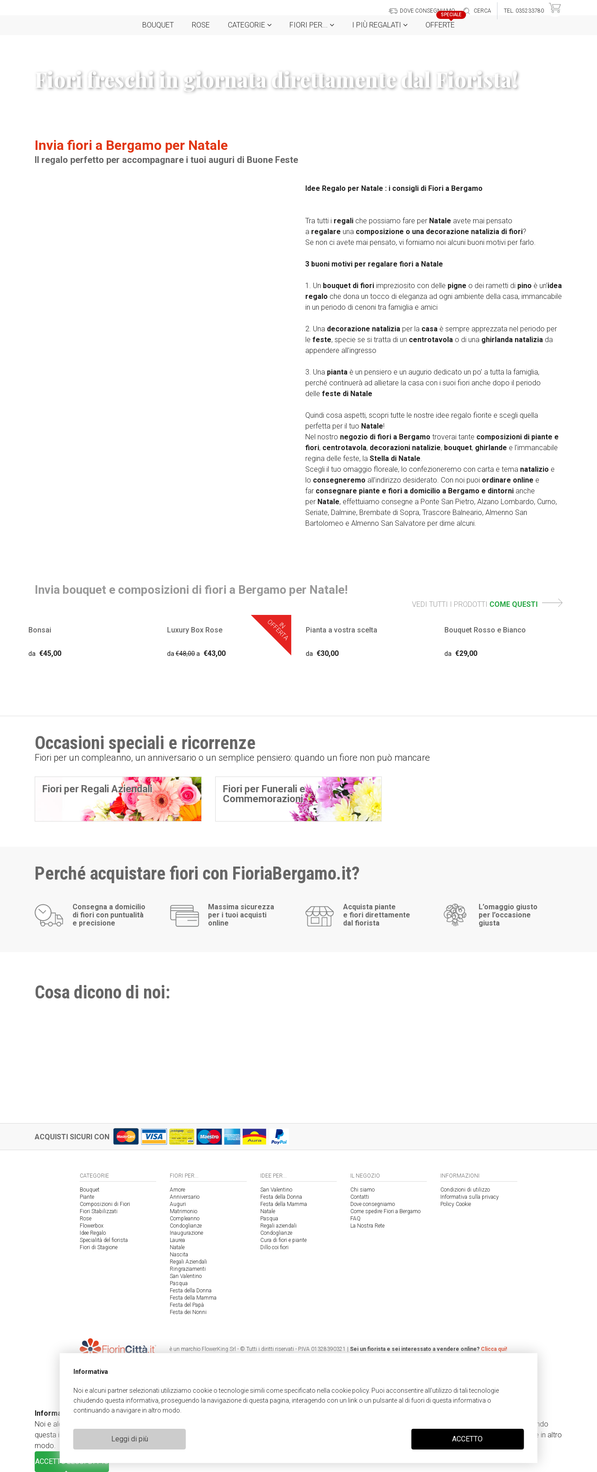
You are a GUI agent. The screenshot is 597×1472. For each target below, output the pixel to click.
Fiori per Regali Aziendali (97, 789)
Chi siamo (362, 1190)
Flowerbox (92, 1226)
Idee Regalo (93, 1233)
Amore (177, 1190)
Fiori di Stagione (99, 1247)
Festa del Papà (187, 1305)
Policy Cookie (455, 1204)
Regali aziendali (278, 1226)
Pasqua (179, 1283)
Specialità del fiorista (104, 1240)
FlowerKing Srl (219, 1349)
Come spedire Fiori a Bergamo (385, 1211)
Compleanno (184, 1218)
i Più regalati (379, 25)
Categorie (249, 25)
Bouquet (158, 25)
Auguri (178, 1204)
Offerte (443, 22)
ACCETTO (467, 1439)
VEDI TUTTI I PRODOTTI (487, 604)
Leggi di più (129, 1439)
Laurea (177, 1240)
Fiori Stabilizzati (99, 1211)
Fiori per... (311, 25)
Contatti (359, 1197)
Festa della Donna (191, 1290)
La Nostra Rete (367, 1226)
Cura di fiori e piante (283, 1240)
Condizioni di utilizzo (465, 1190)
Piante (87, 1197)
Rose (201, 25)
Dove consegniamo (372, 1204)
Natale (177, 1247)
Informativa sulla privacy (469, 1197)
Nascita (179, 1254)
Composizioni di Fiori (105, 1204)
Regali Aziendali (188, 1262)
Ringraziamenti (188, 1269)
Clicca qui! (494, 1349)
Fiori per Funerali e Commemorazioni (264, 793)
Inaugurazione (186, 1233)
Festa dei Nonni (188, 1312)
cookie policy (350, 1390)
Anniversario (184, 1197)
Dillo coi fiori (274, 1247)
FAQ (355, 1218)
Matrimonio (183, 1211)
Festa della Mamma (193, 1298)
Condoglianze (186, 1226)
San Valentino (186, 1276)
